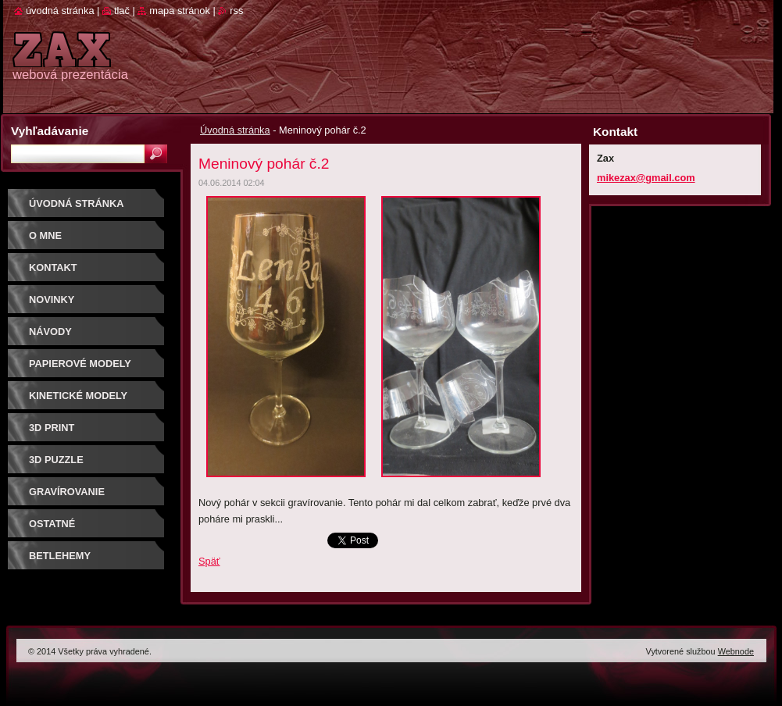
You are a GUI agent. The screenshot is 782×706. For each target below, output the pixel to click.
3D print (51, 427)
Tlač (122, 10)
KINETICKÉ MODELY (78, 395)
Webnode (736, 651)
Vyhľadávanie (49, 130)
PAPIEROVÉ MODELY (80, 363)
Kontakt (53, 267)
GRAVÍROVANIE (67, 491)
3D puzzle (56, 459)
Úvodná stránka (235, 130)
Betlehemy (60, 556)
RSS (236, 10)
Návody (50, 331)
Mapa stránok (179, 10)
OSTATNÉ (52, 524)
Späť (209, 561)
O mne (45, 235)
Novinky (51, 299)
